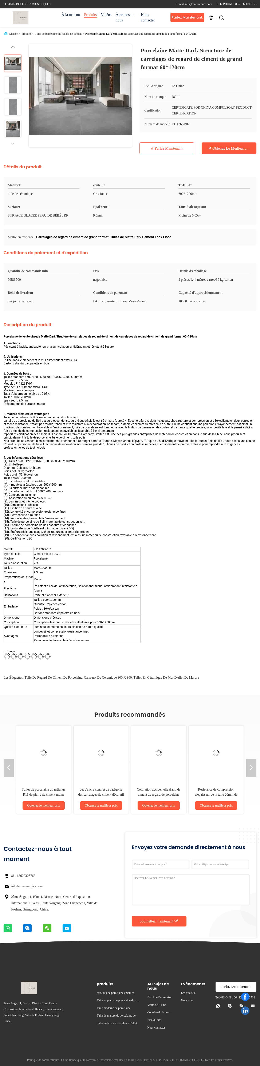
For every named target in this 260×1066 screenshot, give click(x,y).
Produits (90, 15)
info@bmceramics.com (27, 886)
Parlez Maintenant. (187, 17)
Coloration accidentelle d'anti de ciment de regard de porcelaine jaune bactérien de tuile (159, 794)
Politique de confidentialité (43, 1060)
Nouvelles (187, 1000)
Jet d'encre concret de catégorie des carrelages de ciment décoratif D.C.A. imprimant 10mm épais (101, 794)
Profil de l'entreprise (159, 997)
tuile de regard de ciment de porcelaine (53, 677)
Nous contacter (148, 17)
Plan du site (154, 1020)
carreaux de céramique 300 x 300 (108, 677)
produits (26, 33)
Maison (13, 33)
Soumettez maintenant (159, 921)
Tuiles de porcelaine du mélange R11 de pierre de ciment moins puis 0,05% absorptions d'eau (43, 794)
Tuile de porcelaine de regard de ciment (58, 33)
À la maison (71, 15)
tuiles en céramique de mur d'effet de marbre (166, 677)
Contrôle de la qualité (159, 1013)
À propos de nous (125, 17)
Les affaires (188, 992)
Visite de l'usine (156, 1004)
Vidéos (106, 15)
